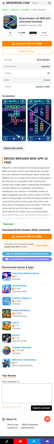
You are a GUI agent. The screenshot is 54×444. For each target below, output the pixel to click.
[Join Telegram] (33, 441)
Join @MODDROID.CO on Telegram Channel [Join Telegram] (27, 253)
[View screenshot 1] (14, 120)
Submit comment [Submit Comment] (41, 408)
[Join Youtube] (20, 441)
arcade (46, 80)
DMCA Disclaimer (30, 424)
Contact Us (12, 427)
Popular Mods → (43, 245)
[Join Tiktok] (7, 441)
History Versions (27, 51)
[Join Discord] (47, 441)
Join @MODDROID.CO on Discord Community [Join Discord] (27, 259)
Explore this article (13, 148)
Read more (9, 224)
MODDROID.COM (18, 3)
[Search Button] (49, 3)
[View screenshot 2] (39, 120)
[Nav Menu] (3, 3)
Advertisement (28, 427)
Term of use (12, 424)
